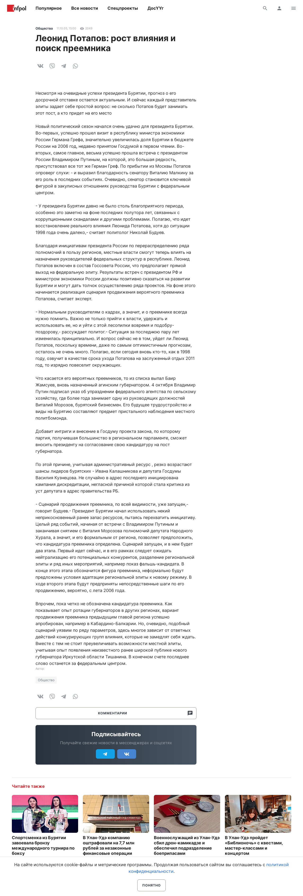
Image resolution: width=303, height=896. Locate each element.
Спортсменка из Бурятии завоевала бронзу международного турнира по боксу (43, 845)
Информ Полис (16, 8)
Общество (44, 28)
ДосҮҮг (155, 8)
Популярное (49, 8)
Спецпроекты (122, 8)
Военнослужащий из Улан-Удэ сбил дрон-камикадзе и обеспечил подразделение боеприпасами (187, 845)
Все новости (84, 8)
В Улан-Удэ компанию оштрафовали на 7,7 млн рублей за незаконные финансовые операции (108, 845)
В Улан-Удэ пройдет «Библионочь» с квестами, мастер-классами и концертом (254, 845)
